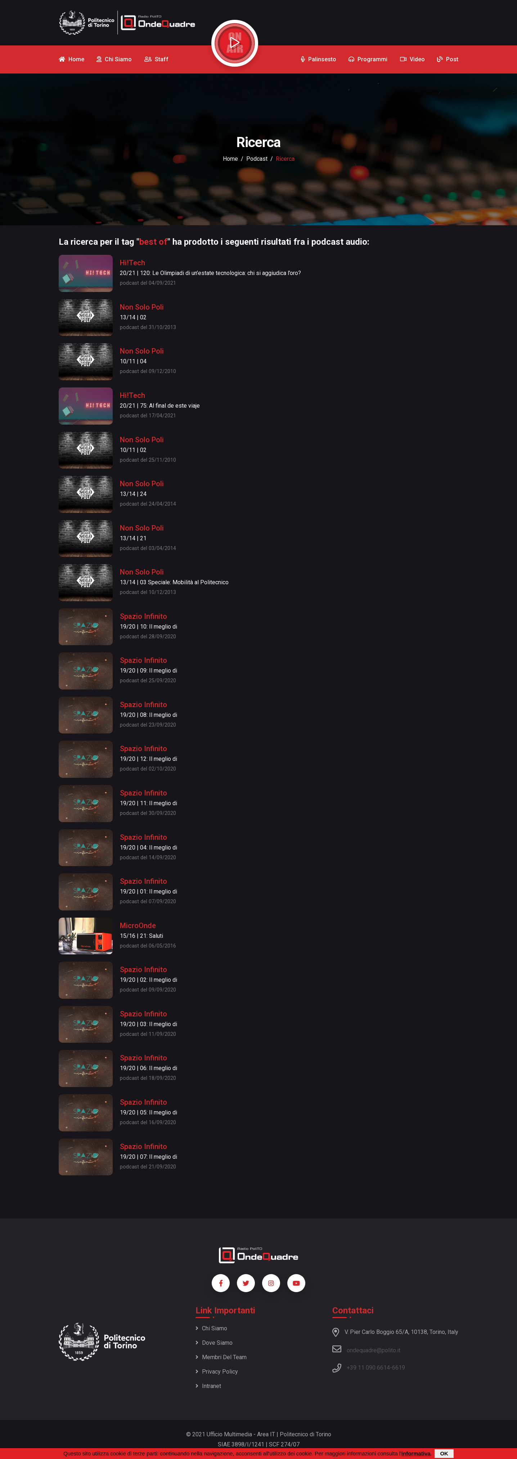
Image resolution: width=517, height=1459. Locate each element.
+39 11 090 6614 (368, 1367)
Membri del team (221, 1357)
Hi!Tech (132, 262)
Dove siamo (214, 1342)
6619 (398, 1367)
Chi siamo (211, 1328)
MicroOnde (138, 925)
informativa (416, 1453)
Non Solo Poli (142, 307)
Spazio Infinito (143, 616)
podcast (257, 158)
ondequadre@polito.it (366, 1349)
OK (444, 1453)
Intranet (208, 1386)
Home (230, 158)
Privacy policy (216, 1371)
